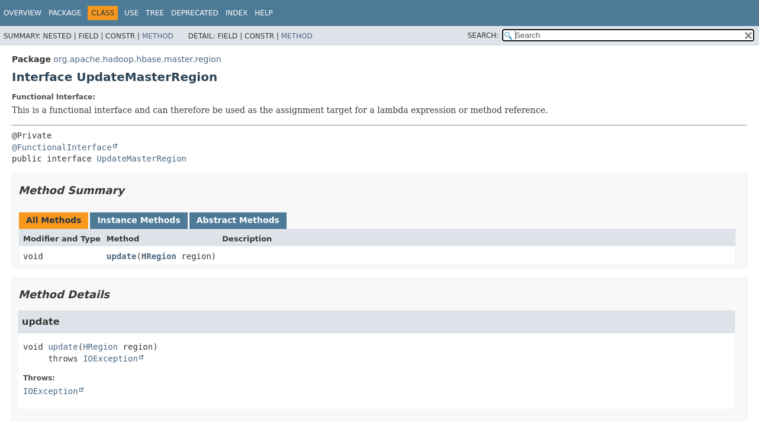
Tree (155, 13)
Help (264, 13)
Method (157, 36)
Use (131, 13)
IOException (110, 358)
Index (237, 13)
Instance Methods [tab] (138, 220)
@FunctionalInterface (62, 147)
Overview (22, 13)
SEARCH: (483, 35)
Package (65, 13)
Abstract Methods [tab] (238, 220)
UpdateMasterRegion (141, 158)
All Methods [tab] (53, 220)
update (122, 256)
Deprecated (194, 13)
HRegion (158, 256)
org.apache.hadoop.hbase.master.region (137, 59)
